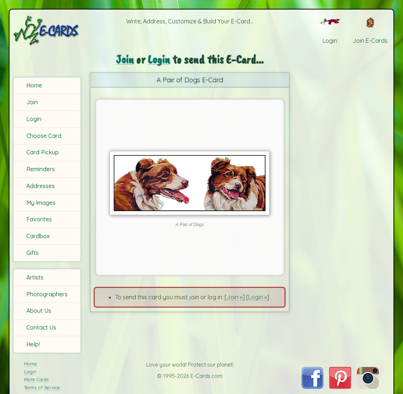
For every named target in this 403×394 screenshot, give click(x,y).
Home (34, 85)
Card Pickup (42, 152)
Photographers (47, 294)
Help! (33, 344)
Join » (234, 297)
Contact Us (41, 327)
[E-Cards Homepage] (47, 30)
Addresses (40, 186)
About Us (38, 310)
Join (32, 102)
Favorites (39, 219)
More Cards (36, 379)
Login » (257, 297)
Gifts (32, 252)
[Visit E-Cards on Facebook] (312, 386)
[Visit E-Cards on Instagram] (368, 386)
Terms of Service (42, 387)
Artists (35, 277)
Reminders (40, 169)
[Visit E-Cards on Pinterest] (340, 386)
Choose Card (43, 135)
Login (33, 119)
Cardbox (38, 236)
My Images (41, 202)
